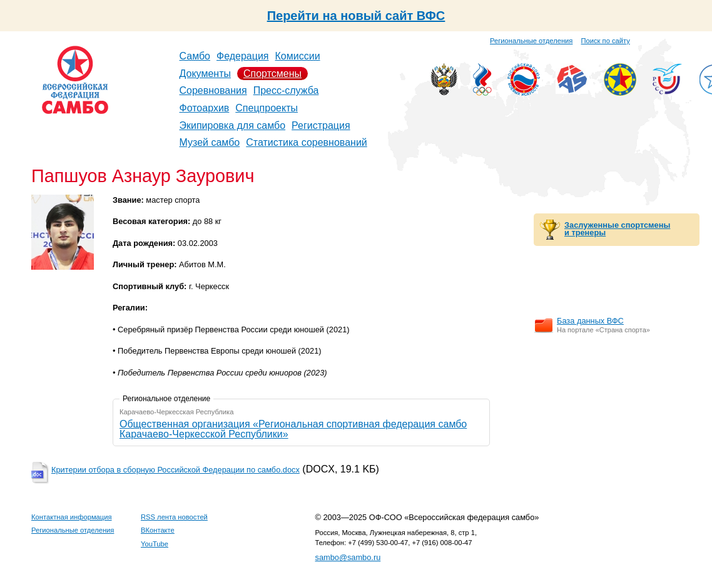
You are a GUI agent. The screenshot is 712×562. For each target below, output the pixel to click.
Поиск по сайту (605, 40)
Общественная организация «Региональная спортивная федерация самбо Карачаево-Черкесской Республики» (293, 429)
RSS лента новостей (174, 517)
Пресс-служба (286, 90)
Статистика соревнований (306, 142)
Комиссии (297, 56)
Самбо (195, 56)
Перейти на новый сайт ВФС (356, 15)
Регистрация (321, 125)
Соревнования (213, 90)
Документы (205, 73)
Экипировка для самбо (233, 125)
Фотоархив (205, 108)
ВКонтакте (158, 530)
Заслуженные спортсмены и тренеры (617, 229)
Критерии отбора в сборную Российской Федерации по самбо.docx (175, 469)
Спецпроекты (266, 108)
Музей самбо (210, 142)
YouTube (154, 544)
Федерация (242, 56)
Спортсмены (272, 73)
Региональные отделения (531, 40)
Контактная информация (71, 517)
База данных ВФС (590, 320)
